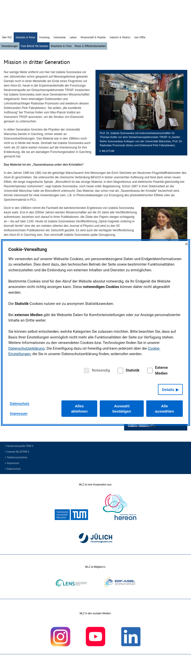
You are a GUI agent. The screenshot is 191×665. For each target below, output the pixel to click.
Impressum (19, 414)
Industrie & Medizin (120, 37)
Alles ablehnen (79, 408)
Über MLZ (7, 37)
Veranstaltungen (9, 46)
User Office (139, 37)
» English (178, 28)
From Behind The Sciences (34, 46)
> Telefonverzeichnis (16, 457)
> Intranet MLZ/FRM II (17, 451)
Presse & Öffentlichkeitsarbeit (90, 46)
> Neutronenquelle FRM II (19, 446)
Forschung (44, 37)
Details (168, 389)
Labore (73, 37)
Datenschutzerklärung (26, 348)
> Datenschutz (13, 469)
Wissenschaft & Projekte (93, 37)
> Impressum (12, 463)
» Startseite (152, 28)
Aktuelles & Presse (25, 37)
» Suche (166, 28)
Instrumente (59, 37)
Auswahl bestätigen (121, 408)
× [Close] (186, 243)
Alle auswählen (164, 408)
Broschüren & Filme (61, 46)
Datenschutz (19, 404)
